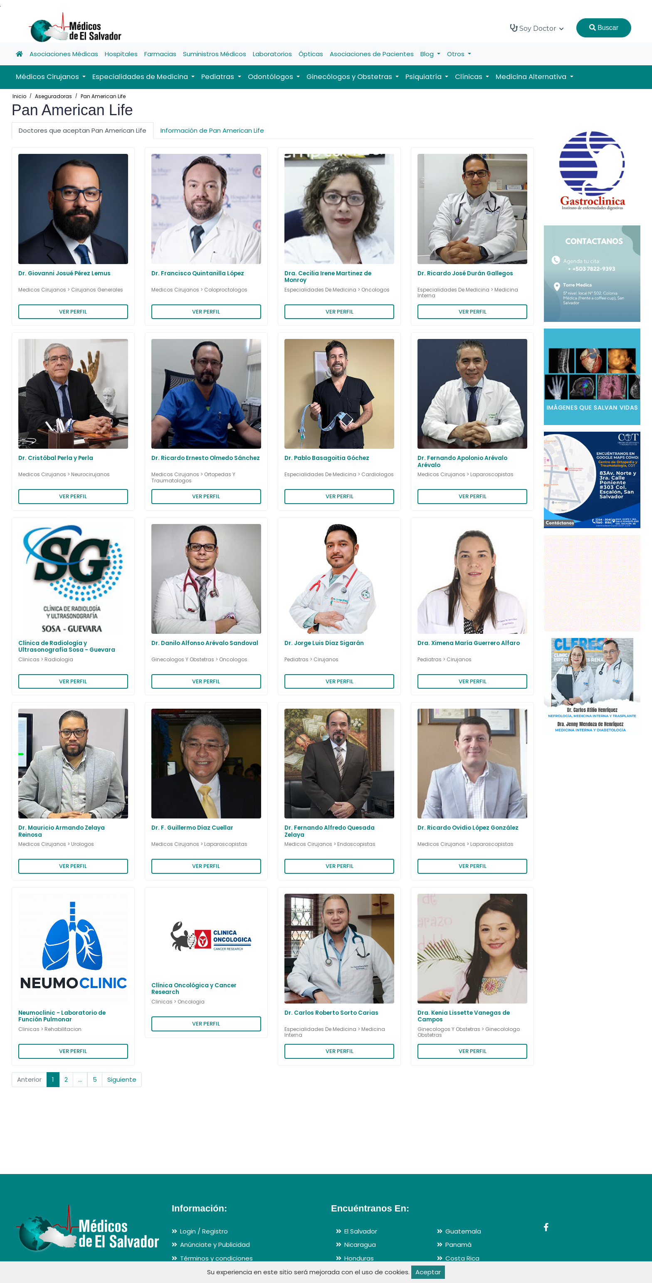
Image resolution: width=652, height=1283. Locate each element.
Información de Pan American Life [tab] (212, 130)
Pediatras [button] (218, 77)
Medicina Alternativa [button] (532, 77)
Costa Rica (462, 1258)
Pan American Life (103, 96)
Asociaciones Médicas (64, 53)
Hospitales (121, 53)
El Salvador (360, 1231)
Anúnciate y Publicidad (215, 1244)
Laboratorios (272, 53)
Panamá (458, 1244)
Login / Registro (204, 1231)
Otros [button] (456, 53)
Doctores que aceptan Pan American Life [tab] (82, 130)
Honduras (359, 1258)
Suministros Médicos (214, 53)
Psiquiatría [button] (424, 77)
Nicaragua (360, 1244)
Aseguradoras (53, 96)
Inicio (19, 96)
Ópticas (311, 53)
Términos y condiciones (216, 1258)
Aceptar (428, 1272)
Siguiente (121, 1079)
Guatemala (463, 1231)
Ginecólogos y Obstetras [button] (350, 77)
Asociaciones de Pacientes (372, 53)
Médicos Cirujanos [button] (48, 77)
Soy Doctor (537, 28)
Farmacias (160, 53)
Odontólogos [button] (271, 77)
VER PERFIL (73, 312)
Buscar (603, 27)
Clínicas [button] (469, 77)
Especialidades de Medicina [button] (141, 77)
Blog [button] (427, 53)
